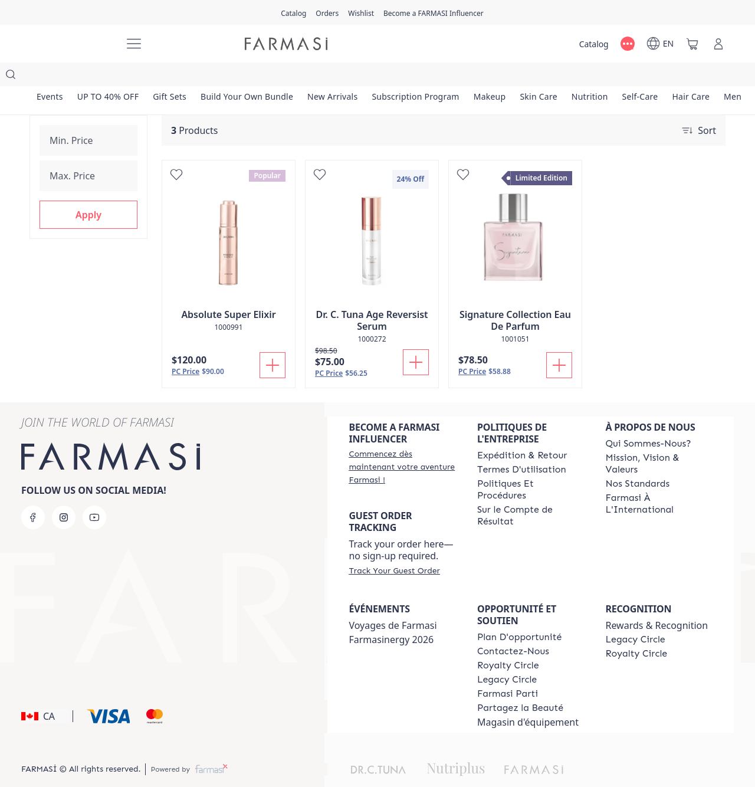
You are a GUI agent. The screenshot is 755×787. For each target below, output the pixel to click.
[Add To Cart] (272, 342)
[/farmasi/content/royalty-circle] (508, 642)
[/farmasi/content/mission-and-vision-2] (659, 440)
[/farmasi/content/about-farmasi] (648, 420)
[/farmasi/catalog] (293, 12)
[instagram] (64, 494)
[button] (88, 205)
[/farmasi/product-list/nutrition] (589, 77)
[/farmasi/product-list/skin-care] (538, 77)
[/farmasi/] (70, 43)
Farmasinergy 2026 (391, 616)
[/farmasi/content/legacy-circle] (507, 656)
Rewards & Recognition (656, 602)
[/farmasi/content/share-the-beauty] (520, 684)
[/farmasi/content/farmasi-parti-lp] (507, 670)
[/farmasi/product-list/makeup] (490, 77)
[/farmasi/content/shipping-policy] (522, 432)
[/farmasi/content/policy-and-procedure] (531, 466)
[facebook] (33, 494)
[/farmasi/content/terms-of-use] (521, 446)
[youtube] (94, 494)
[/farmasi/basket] (692, 44)
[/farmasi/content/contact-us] (513, 628)
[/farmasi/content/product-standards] (637, 460)
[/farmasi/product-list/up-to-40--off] (108, 77)
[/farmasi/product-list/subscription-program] (415, 77)
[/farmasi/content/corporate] (659, 480)
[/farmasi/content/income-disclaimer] (531, 492)
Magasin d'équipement (528, 698)
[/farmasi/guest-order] (394, 546)
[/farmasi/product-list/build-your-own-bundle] (246, 77)
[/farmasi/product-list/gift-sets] (169, 77)
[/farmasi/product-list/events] (49, 77)
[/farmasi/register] (327, 12)
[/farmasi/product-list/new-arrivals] (332, 77)
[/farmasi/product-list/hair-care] (691, 77)
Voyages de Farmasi (392, 602)
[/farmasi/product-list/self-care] (640, 77)
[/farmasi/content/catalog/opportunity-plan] (519, 613)
